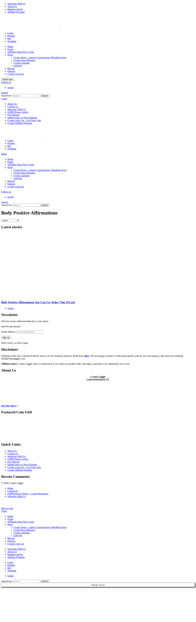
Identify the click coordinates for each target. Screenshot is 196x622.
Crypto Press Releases (24, 60)
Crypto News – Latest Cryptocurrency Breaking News (40, 57)
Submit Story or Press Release (22, 117)
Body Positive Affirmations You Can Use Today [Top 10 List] (38, 302)
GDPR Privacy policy (18, 112)
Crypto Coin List (15, 74)
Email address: (22, 331)
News (10, 54)
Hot (9, 38)
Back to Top (7, 508)
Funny (10, 49)
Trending (11, 41)
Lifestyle (17, 65)
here (86, 356)
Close (4, 511)
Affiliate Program (16, 12)
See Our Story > (9, 405)
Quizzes (11, 71)
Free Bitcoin (13, 115)
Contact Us (12, 106)
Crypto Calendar (21, 63)
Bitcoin (11, 68)
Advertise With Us (16, 3)
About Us (12, 6)
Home (10, 46)
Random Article (15, 9)
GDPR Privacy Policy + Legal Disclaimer (27, 493)
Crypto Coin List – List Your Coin (24, 120)
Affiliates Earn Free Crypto (20, 52)
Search (45, 96)
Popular (11, 35)
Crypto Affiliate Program (19, 123)
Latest (10, 33)
